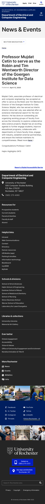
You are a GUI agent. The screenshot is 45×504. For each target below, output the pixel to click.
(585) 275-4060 (12, 195)
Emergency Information (31, 490)
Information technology (11, 259)
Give (34, 3)
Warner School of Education (13, 303)
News (6, 366)
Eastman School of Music (12, 290)
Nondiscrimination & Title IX (13, 352)
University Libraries (9, 321)
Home (4, 48)
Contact (5, 243)
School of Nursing (9, 297)
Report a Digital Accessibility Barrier (29, 167)
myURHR (5, 266)
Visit (29, 3)
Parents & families (9, 216)
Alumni (5, 222)
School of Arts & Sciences (12, 284)
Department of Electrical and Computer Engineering (17, 16)
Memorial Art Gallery (10, 324)
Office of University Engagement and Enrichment (21, 348)
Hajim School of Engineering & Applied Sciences (18, 11)
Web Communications (10, 240)
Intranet (5, 237)
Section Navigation (14, 42)
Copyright (16, 490)
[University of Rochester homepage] (10, 3)
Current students (8, 213)
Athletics (7, 375)
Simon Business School (11, 300)
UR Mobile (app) (8, 253)
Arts (5, 379)
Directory (5, 247)
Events (6, 371)
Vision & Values (8, 345)
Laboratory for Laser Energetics (14, 306)
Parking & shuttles (9, 256)
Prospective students (10, 210)
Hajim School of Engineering (13, 287)
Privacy (8, 490)
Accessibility (7, 342)
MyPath (5, 269)
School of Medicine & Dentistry (14, 293)
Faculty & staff (7, 219)
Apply (25, 3)
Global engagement (9, 339)
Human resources (9, 250)
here (30, 140)
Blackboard (6, 263)
